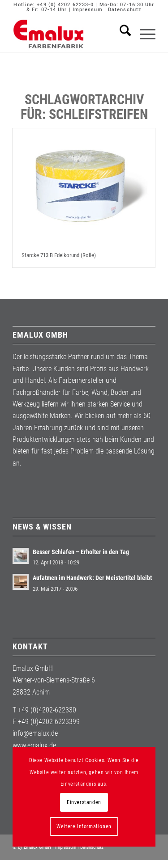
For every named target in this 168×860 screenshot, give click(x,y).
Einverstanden (84, 802)
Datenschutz (125, 10)
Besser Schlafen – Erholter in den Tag (81, 551)
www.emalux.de (34, 745)
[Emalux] (70, 34)
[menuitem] (121, 34)
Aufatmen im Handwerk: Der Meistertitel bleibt (92, 577)
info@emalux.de (35, 733)
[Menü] (143, 34)
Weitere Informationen (84, 826)
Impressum (88, 10)
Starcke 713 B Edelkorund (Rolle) (59, 255)
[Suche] (121, 34)
